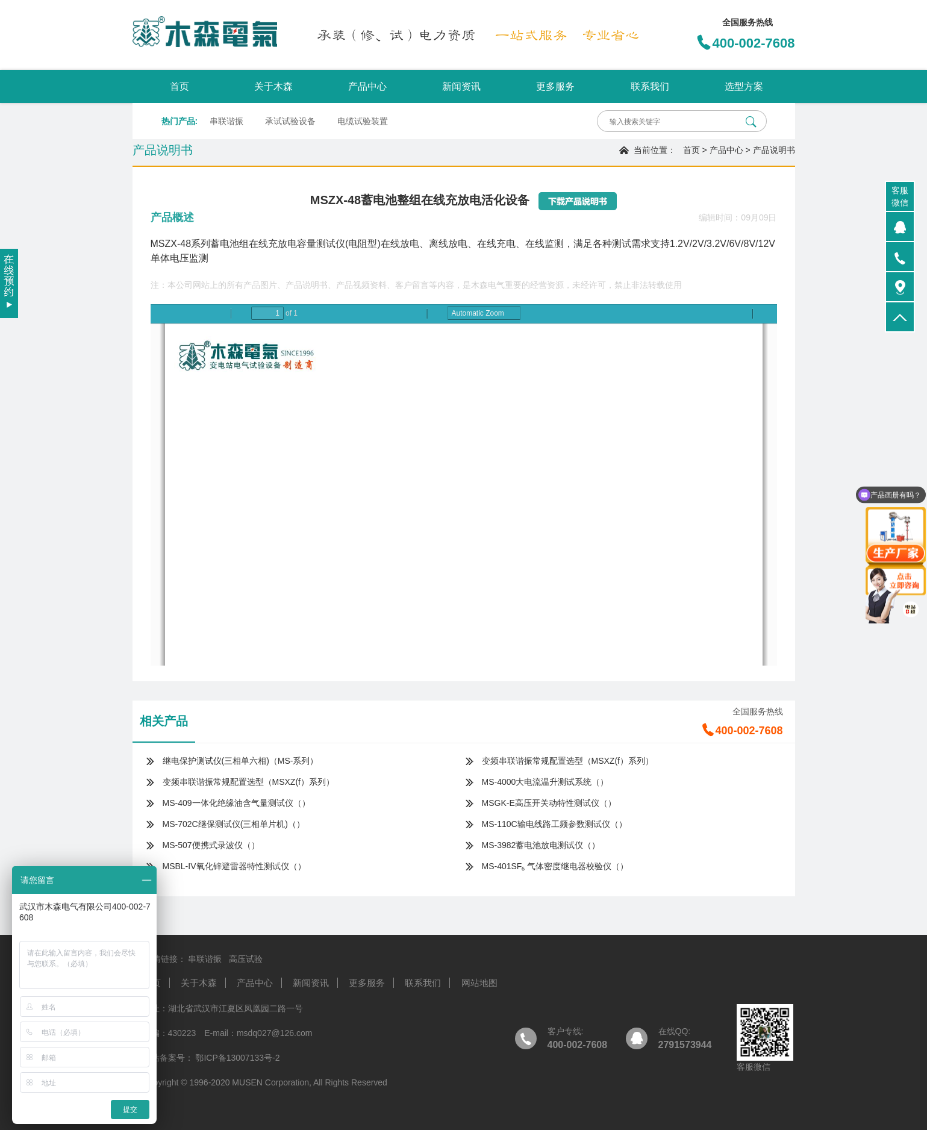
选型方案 (744, 86)
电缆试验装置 (362, 121)
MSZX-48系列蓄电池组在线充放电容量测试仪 (248, 244)
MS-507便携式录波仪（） (211, 845)
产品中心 (367, 86)
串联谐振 (226, 121)
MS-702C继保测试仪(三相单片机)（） (234, 824)
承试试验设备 (290, 121)
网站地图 (479, 983)
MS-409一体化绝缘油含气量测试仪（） (236, 803)
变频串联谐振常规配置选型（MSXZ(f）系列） (568, 761)
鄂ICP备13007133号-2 (236, 1058)
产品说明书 (774, 150)
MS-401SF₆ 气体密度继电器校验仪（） (555, 866)
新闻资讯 (461, 86)
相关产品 (164, 721)
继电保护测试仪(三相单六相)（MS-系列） (241, 761)
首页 (179, 86)
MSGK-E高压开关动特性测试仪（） (549, 803)
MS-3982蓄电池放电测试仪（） (541, 845)
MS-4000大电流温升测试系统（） (545, 782)
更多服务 (555, 86)
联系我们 (650, 86)
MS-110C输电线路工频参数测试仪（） (554, 824)
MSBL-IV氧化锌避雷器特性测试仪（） (234, 866)
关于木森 (273, 86)
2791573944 (685, 1045)
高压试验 (246, 959)
